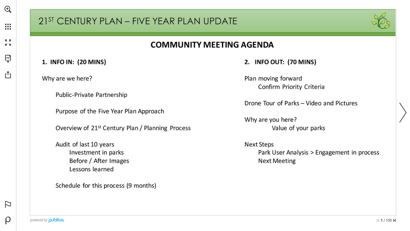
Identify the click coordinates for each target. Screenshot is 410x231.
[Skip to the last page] (394, 220)
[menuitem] (8, 17)
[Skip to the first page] (378, 220)
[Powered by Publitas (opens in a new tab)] (8, 220)
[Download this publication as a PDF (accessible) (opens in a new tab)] (8, 59)
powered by (38, 220)
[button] (8, 9)
